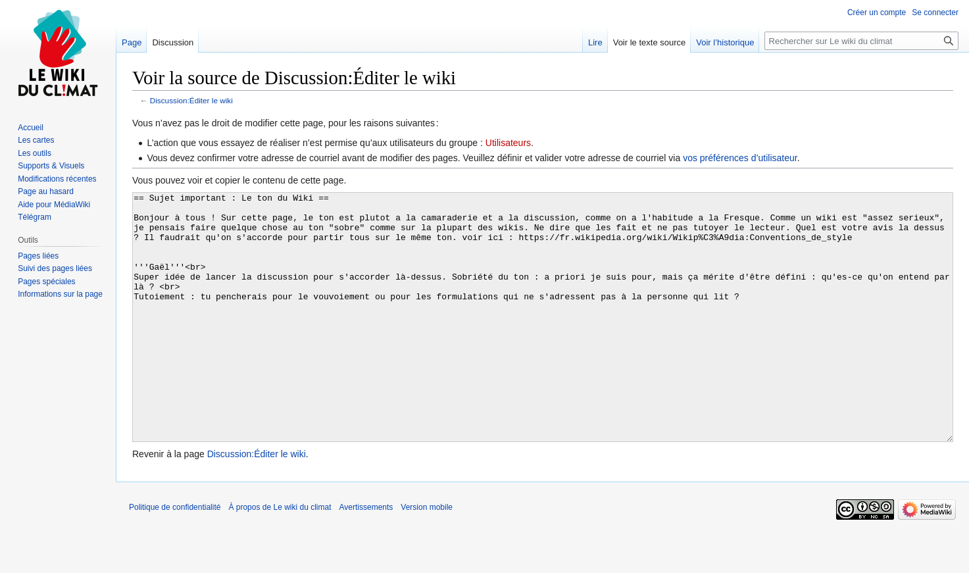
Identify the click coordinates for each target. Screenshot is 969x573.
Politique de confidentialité (174, 556)
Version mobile (427, 556)
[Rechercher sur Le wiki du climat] (861, 41)
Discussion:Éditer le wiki (191, 100)
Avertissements (366, 556)
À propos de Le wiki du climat (279, 556)
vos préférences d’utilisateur (740, 158)
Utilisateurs (508, 142)
